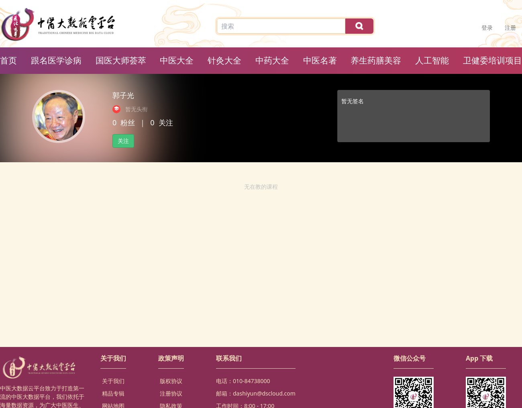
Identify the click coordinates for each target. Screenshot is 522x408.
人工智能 (432, 60)
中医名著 (320, 60)
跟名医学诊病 (56, 60)
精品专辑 (113, 393)
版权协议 (171, 381)
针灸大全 (224, 60)
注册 (510, 27)
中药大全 (272, 60)
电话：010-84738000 (243, 381)
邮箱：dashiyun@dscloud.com (256, 393)
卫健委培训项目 (492, 60)
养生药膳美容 (376, 60)
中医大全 (177, 60)
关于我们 (113, 381)
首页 (8, 60)
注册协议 (171, 393)
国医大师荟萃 (121, 60)
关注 (123, 141)
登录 (487, 27)
